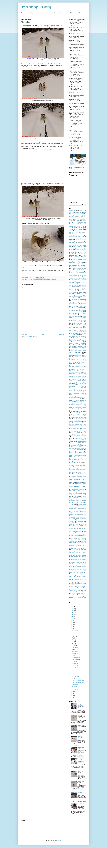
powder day (81, 449)
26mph (76, 230)
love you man (82, 394)
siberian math (71, 493)
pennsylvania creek (75, 439)
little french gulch (77, 390)
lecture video (78, 387)
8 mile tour (30, 279)
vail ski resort (75, 573)
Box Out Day (75, 678)
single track (76, 496)
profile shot (83, 455)
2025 (72, 606)
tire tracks (82, 556)
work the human (75, 593)
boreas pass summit (77, 259)
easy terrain (75, 307)
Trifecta (73, 649)
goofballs (82, 344)
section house (82, 485)
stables (78, 535)
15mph (76, 219)
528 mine (76, 235)
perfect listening (75, 444)
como (84, 282)
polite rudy (71, 448)
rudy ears (73, 476)
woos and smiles (82, 592)
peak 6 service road (81, 436)
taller (73, 552)
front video (80, 336)
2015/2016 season (81, 225)
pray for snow (83, 452)
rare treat (83, 465)
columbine (71, 282)
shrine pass (72, 490)
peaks (85, 438)
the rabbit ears (77, 555)
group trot (84, 349)
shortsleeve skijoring (73, 487)
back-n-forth (77, 245)
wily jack (83, 586)
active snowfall (80, 241)
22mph (80, 228)
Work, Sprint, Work (76, 667)
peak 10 (73, 436)
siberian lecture (81, 492)
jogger (79, 377)
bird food (84, 250)
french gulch (35, 279)
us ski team (79, 570)
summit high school (81, 546)
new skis (75, 421)
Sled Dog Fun (75, 651)
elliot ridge (84, 310)
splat (81, 529)
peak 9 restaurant (78, 438)
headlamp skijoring (77, 355)
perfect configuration (82, 441)
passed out (73, 432)
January (74, 689)
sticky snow (77, 538)
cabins (75, 273)
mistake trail (73, 404)
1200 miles (76, 215)
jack (79, 374)
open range (73, 429)
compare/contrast (72, 283)
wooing (79, 590)
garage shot (81, 337)
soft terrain (80, 527)
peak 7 (71, 438)
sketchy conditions (73, 497)
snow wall (71, 520)
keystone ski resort (77, 383)
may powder (79, 398)
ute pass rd (76, 572)
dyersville (80, 306)
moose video (83, 415)
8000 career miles (81, 239)
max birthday (82, 397)
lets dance (84, 387)
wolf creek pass (72, 590)
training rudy (79, 565)
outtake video (83, 429)
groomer (84, 346)
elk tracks (74, 310)
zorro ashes (79, 596)
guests (72, 350)
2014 (72, 628)
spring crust (76, 531)
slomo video (79, 507)
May (73, 641)
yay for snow (80, 594)
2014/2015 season (72, 225)
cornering (75, 286)
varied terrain (82, 573)
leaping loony (71, 387)
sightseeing (78, 493)
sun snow (71, 548)
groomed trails (78, 346)
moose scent (72, 411)
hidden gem (79, 358)
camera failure (82, 273)
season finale (72, 482)
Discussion (74, 669)
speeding (77, 529)
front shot (72, 336)
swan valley (83, 549)
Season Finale (80, 725)
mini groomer (79, 401)
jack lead (71, 376)
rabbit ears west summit (77, 462)
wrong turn (83, 593)
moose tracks (75, 414)
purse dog (71, 459)
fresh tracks (40, 279)
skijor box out (71, 500)
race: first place (82, 463)
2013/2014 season (81, 223)
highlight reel (73, 359)
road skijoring (72, 472)
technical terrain (72, 553)
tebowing (83, 552)
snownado (76, 525)
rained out (77, 465)
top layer (84, 558)
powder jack (72, 451)
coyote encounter (74, 288)
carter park (76, 275)
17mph (77, 220)
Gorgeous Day (75, 663)
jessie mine (74, 377)
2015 (72, 626)
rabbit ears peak (82, 461)
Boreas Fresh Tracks (76, 676)
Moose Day (74, 655)
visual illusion (78, 575)
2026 (72, 605)
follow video (71, 330)
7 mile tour (80, 236)
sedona (70, 486)
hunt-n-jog (73, 365)
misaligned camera (82, 403)
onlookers (79, 428)
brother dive (76, 269)
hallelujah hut (78, 350)
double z (75, 302)
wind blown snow (72, 587)
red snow (84, 466)
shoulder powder (74, 489)
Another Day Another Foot (78, 682)
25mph (70, 230)
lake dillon (78, 386)
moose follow (78, 408)
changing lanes (83, 278)
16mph (70, 220)
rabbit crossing (78, 459)
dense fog (77, 293)
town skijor (78, 560)
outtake (78, 429)
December (74, 630)
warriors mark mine (77, 579)
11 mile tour (78, 212)
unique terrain (72, 570)
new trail (80, 421)
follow (84, 328)
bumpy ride (71, 272)
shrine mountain (82, 489)
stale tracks (84, 535)
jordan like (84, 377)
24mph (80, 229)
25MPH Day (80, 771)
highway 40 (79, 359)
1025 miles (71, 212)
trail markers (73, 562)
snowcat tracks (80, 519)
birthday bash (74, 252)
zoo (75, 596)
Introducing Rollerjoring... (80, 793)
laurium (83, 386)
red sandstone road (77, 466)
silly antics (73, 494)
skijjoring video (82, 499)
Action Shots (74, 653)
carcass (70, 275)
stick (72, 538)
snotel (77, 511)
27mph (82, 230)
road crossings (82, 470)
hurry (70, 366)
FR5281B (77, 330)
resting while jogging (81, 469)
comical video (77, 282)
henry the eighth (78, 356)
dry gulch (76, 303)
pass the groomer (82, 431)
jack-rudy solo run (77, 376)
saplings (79, 480)
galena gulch (75, 337)
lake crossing (72, 386)
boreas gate (73, 258)
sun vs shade (78, 548)
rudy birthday (83, 475)
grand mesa (71, 346)
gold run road (72, 343)
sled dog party (82, 504)
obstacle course (76, 425)
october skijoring (74, 427)
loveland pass (72, 396)
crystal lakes (76, 289)
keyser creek (78, 382)
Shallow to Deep (75, 674)
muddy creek (81, 418)
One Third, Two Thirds (77, 671)
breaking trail (79, 262)
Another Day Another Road (78, 680)
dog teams (83, 299)
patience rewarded (77, 434)
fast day (82, 321)
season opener (78, 483)
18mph (84, 220)
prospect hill (72, 456)
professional (76, 455)
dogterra (70, 302)
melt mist (77, 400)
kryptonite (83, 384)
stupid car (83, 541)
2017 (72, 622)
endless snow (82, 313)
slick (70, 507)
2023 (72, 610)
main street (79, 396)
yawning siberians (73, 594)
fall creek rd (81, 320)
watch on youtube (38, 149)
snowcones (80, 521)
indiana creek (72, 370)
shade (83, 486)
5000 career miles (79, 233)
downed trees (82, 302)
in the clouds (81, 369)
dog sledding (83, 297)
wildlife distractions (78, 584)
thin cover (84, 555)
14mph (82, 217)
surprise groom (75, 549)
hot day (78, 362)
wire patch (83, 589)
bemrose (83, 249)
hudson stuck (83, 363)
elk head (82, 309)
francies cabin (83, 330)
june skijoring (79, 379)
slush (75, 508)
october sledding (82, 427)
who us (76, 583)
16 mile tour (82, 219)
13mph (82, 216)
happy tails (71, 353)
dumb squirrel (78, 304)
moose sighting (75, 412)
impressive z (74, 369)
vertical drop (71, 575)
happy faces (77, 352)
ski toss (83, 497)
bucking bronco (83, 269)
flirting (82, 326)
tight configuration (74, 556)
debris (75, 292)
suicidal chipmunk (80, 542)
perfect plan (73, 445)
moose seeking (82, 411)
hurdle (84, 365)
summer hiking (72, 544)
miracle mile (75, 403)
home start (82, 360)
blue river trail (82, 253)
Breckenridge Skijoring (36, 7)
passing (78, 432)
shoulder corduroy (82, 487)
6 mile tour (81, 235)
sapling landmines (72, 480)
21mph (71, 228)
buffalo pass (81, 271)
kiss (78, 384)
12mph (82, 215)
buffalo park (73, 271)
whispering (76, 582)
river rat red (76, 470)
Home (43, 334)
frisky (84, 334)
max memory (71, 398)
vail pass (83, 572)
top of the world (73, 559)
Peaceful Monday (76, 673)
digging (83, 295)
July (73, 638)
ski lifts (79, 497)
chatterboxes (77, 279)
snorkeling (71, 511)
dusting (75, 306)
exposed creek (78, 316)
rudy (78, 475)
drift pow (71, 303)
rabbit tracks (75, 463)
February (74, 647)
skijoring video (53, 279)
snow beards (79, 514)
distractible (84, 296)
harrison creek (78, 353)
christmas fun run (80, 280)
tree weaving (77, 566)
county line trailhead (82, 286)
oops (85, 428)
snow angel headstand (77, 512)
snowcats (71, 521)
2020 (72, 616)
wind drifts (80, 587)
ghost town (71, 340)
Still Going (79, 736)
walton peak (76, 576)
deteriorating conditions (74, 295)
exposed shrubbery (77, 317)
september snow (77, 486)
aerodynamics (72, 242)
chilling (83, 279)
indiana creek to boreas (74, 372)
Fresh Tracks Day (76, 659)
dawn (81, 290)
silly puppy (80, 494)
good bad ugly (79, 343)
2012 (72, 693)
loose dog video (76, 393)
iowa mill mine (73, 374)
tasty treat (78, 552)
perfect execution (82, 442)
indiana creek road (81, 370)
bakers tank (77, 246)
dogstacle (83, 300)
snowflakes (71, 522)
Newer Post (23, 334)
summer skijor (81, 545)
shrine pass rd (81, 490)
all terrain (77, 243)
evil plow (82, 314)
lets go (72, 389)
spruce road (75, 534)
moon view (79, 404)
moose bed (71, 407)
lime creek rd (79, 389)
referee (72, 468)
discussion (78, 296)
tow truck (84, 559)
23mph (26, 279)
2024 (72, 608)
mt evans (75, 418)
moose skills (84, 412)
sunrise (84, 548)
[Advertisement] (42, 329)
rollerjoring (76, 473)
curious (83, 289)
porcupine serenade (80, 448)
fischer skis (76, 324)
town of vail (73, 560)
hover (84, 362)
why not (80, 583)
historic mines (76, 360)
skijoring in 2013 (78, 500)
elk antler (71, 309)
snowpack (82, 525)
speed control (71, 529)
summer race (72, 545)
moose (75, 405)
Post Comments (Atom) (32, 336)
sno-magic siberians (80, 509)
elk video (79, 310)
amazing (70, 245)
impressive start (83, 367)
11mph (75, 213)
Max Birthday (75, 665)
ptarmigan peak (81, 456)
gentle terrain (76, 339)
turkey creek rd (73, 569)
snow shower (79, 517)
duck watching (72, 304)
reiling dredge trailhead (80, 468)
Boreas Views (75, 661)
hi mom (74, 358)
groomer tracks (82, 347)
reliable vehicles (72, 469)
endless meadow (73, 313)
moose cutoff (78, 407)
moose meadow (74, 410)
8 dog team (80, 238)
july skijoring (73, 379)
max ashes (75, 397)
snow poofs (72, 517)
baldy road (78, 248)
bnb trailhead (78, 256)
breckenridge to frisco (77, 268)
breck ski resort (78, 265)
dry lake (82, 303)
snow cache (76, 515)
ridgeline (70, 470)
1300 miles (77, 216)
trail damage (84, 560)
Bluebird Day (75, 684)
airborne (80, 242)
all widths (83, 243)
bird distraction (72, 250)
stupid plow (71, 542)
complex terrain (82, 283)
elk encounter (76, 309)
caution (77, 278)
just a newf (75, 380)
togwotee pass (72, 558)
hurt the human (76, 366)
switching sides (74, 551)
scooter (83, 480)
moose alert (81, 405)
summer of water (81, 544)
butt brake (83, 272)
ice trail (82, 366)
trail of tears (79, 562)
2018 (72, 620)
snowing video (81, 522)
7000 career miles (72, 238)
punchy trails (81, 458)
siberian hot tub (72, 492)
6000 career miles (72, 236)
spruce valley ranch (82, 534)
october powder (83, 425)
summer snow (72, 546)
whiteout (72, 583)
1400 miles (77, 217)
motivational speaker (74, 417)
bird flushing (78, 250)
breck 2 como (71, 263)
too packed (78, 558)
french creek (73, 331)
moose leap (84, 408)
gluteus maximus (80, 340)
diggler (70, 296)
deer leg (71, 293)
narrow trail (71, 420)
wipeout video (76, 589)
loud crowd (76, 394)
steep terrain (83, 536)
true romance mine (77, 567)
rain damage (71, 465)
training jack (71, 565)
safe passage (79, 477)
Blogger (59, 840)
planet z (79, 445)
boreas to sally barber (77, 261)
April (73, 643)
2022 (72, 612)
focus (80, 328)
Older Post (61, 334)
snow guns (83, 515)
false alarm (76, 321)
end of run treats (76, 312)
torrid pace (79, 559)
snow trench (82, 518)
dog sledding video (75, 299)
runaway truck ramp (81, 476)
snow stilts (75, 518)
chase (72, 279)
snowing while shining (73, 524)
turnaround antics (81, 569)
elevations (81, 307)
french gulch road (77, 333)
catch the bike (76, 276)
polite (78, 446)
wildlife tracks (77, 586)
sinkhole (83, 496)
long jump (80, 391)
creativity (80, 288)
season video (75, 485)
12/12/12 (70, 215)
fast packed (72, 323)
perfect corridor (73, 442)
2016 (72, 624)
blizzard (81, 252)
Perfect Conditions (76, 657)
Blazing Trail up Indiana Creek (80, 704)
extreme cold (73, 320)
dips (74, 296)
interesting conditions (82, 373)
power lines (76, 452)
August (74, 636)
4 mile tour (81, 232)
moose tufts (77, 415)
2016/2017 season (72, 226)
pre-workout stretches (75, 453)
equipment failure (73, 314)
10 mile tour (72, 210)
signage (84, 493)
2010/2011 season (82, 222)
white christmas (83, 582)
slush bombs (81, 508)
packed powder (74, 431)
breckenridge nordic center (77, 266)
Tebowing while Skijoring (80, 759)
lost (82, 393)
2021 (72, 614)
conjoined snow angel (74, 285)
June (73, 640)
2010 (72, 697)
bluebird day (73, 255)
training (83, 563)
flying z (75, 328)
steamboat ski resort (75, 536)
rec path (70, 466)
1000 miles (82, 210)
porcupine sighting (72, 449)
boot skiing (84, 256)
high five (84, 358)
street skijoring (74, 539)
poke (74, 446)
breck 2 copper (79, 263)
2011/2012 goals (74, 223)
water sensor (78, 580)
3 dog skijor (75, 232)
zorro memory (78, 597)
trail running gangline (77, 563)
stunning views (73, 541)
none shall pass (78, 424)
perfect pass (83, 444)
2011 (72, 695)
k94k (80, 380)
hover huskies (73, 363)
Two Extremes (75, 686)
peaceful (84, 435)
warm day (78, 577)
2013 (72, 691)
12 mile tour (81, 213)
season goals (79, 482)
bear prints (77, 249)
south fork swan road (79, 528)
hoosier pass (71, 362)
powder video (80, 451)
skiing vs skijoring (73, 499)
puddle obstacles (73, 458)
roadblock (79, 472)
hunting (79, 365)
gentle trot (83, 339)
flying (70, 327)
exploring (71, 316)
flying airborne (79, 327)
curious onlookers (73, 290)
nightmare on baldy (77, 422)
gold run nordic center (76, 342)
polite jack (83, 446)
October (74, 634)
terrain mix (80, 553)
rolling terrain (82, 473)
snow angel (83, 511)
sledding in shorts (72, 505)
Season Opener (81, 781)
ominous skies (73, 428)
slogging (74, 507)
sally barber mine (46, 279)
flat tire (81, 324)
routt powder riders (72, 475)
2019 (72, 618)
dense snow (82, 293)
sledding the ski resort (81, 505)
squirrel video (73, 535)
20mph (81, 226)
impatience (75, 367)
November (74, 632)
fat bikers (80, 323)
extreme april (76, 318)
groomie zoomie (73, 349)
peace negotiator (77, 435)
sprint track (79, 532)
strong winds (81, 539)
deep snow (81, 292)
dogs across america (75, 300)
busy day (78, 272)
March (73, 645)
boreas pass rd (81, 258)
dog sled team (74, 297)
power (70, 452)
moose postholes (81, 410)
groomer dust (74, 347)
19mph (74, 222)
